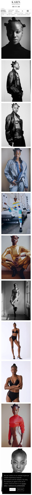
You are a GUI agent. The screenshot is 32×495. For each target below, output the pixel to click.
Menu (16, 7)
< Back (2, 8)
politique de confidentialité (17, 486)
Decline (20, 489)
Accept (12, 489)
